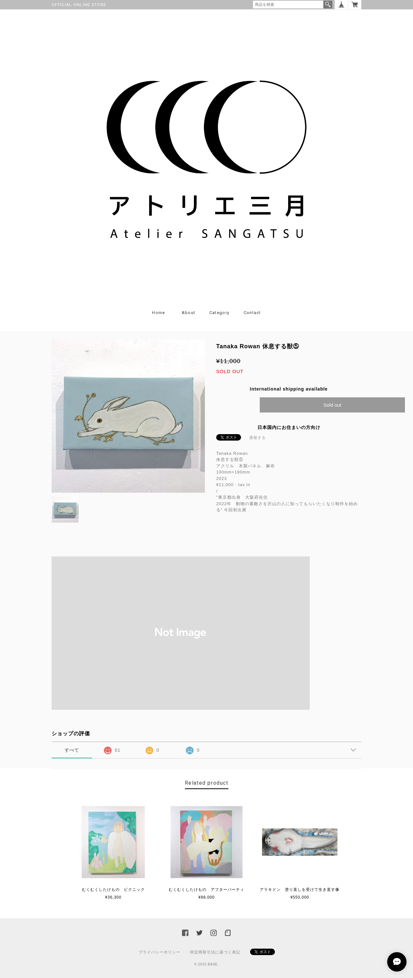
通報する (257, 437)
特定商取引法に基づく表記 (215, 952)
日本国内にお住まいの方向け (288, 427)
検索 (327, 4)
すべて (72, 750)
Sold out (332, 405)
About (189, 312)
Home (158, 312)
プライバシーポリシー (159, 952)
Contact (252, 312)
